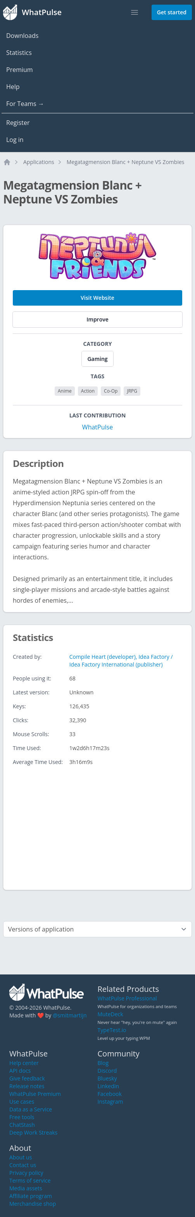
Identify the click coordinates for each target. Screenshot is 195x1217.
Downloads (22, 35)
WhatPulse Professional (127, 998)
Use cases (21, 1101)
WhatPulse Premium (35, 1093)
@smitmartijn (70, 1015)
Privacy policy (26, 1172)
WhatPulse (97, 427)
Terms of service (30, 1180)
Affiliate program (30, 1196)
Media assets (25, 1188)
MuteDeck (110, 1014)
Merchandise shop (32, 1203)
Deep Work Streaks (33, 1132)
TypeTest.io (112, 1030)
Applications (38, 162)
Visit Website (97, 297)
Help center (24, 1063)
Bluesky (107, 1078)
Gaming (97, 358)
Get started (171, 12)
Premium (19, 69)
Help (13, 86)
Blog (103, 1063)
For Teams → (25, 103)
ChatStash (22, 1124)
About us (20, 1157)
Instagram (110, 1101)
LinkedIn (108, 1086)
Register (17, 122)
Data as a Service (30, 1109)
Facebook (110, 1093)
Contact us (22, 1165)
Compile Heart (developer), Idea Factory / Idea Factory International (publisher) (121, 660)
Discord (107, 1070)
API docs (20, 1070)
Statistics (19, 52)
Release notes (26, 1086)
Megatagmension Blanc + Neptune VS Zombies (126, 162)
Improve (97, 319)
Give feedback (27, 1078)
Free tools (21, 1117)
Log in (15, 139)
